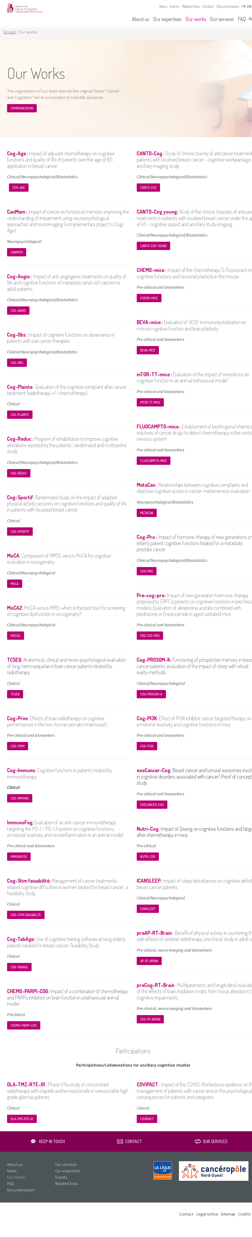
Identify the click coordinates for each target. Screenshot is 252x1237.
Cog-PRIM (18, 751)
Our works (196, 19)
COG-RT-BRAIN (150, 1024)
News (163, 6)
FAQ (242, 19)
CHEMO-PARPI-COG (24, 1031)
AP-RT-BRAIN (149, 966)
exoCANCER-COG (152, 810)
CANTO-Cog (148, 193)
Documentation (228, 6)
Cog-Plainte (20, 420)
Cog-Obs (17, 368)
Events (174, 6)
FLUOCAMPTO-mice (153, 466)
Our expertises (167, 19)
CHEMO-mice (149, 303)
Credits (244, 1219)
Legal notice (207, 1219)
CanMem (17, 257)
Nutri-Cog (147, 862)
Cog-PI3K (147, 751)
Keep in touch (52, 1146)
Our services (222, 19)
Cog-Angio (18, 316)
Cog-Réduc (19, 478)
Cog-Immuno (20, 803)
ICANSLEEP (147, 914)
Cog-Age (18, 193)
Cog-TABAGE (19, 972)
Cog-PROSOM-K (151, 699)
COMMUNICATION (22, 113)
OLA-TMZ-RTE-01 (22, 1124)
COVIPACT (147, 1124)
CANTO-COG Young (153, 251)
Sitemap (228, 1219)
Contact (208, 6)
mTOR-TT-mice (150, 408)
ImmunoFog (19, 862)
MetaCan (146, 518)
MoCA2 (16, 641)
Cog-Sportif (20, 537)
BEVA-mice (147, 355)
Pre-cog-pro (150, 641)
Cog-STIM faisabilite (26, 920)
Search (250, 19)
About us (140, 19)
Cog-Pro (146, 576)
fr (244, 6)
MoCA (15, 589)
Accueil (10, 37)
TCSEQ (15, 699)
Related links (191, 6)
